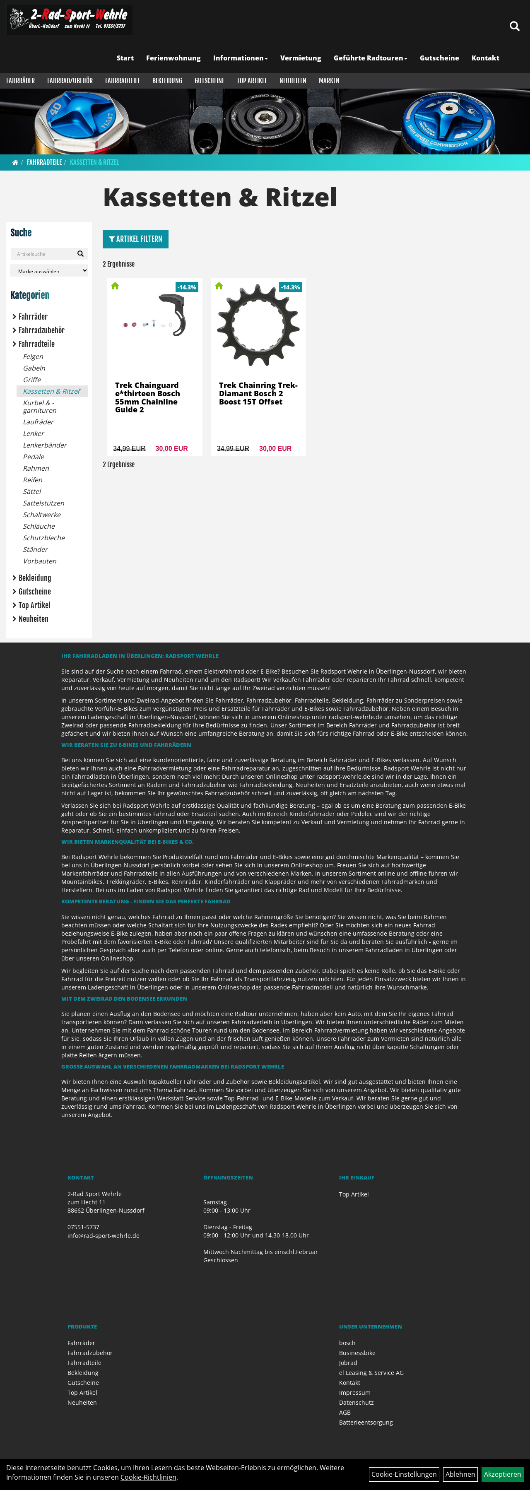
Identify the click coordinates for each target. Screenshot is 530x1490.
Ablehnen (460, 1474)
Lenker (33, 433)
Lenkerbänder (45, 445)
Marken (329, 81)
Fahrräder (20, 81)
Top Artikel (252, 81)
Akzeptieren (502, 1474)
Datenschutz (356, 1402)
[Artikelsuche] (515, 27)
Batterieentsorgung (366, 1422)
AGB (345, 1412)
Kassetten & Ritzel (94, 162)
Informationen (240, 58)
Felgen (33, 356)
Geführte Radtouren (370, 58)
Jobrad (348, 1363)
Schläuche (39, 526)
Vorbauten (39, 561)
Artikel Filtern (135, 238)
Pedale (33, 456)
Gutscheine (439, 58)
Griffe (32, 379)
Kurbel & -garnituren (39, 406)
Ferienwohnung (173, 58)
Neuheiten (292, 81)
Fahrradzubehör (70, 81)
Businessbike (357, 1353)
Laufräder (38, 421)
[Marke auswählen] (49, 271)
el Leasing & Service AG (371, 1373)
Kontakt (485, 58)
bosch (347, 1343)
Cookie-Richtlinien (148, 1477)
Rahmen (36, 468)
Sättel (32, 491)
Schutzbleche (44, 537)
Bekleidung (167, 81)
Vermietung (300, 58)
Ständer (35, 549)
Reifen (32, 479)
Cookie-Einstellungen (404, 1474)
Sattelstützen (43, 503)
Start (125, 58)
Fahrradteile (122, 81)
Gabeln (34, 368)
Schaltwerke (41, 514)
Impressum (355, 1392)
